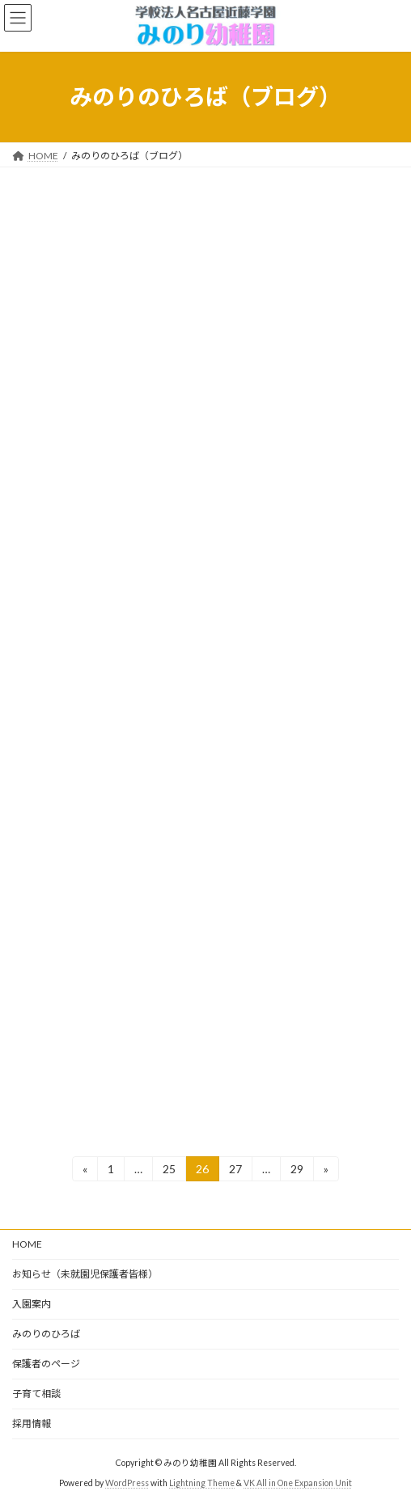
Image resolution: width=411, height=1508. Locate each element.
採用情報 (31, 1423)
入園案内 (31, 1304)
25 (169, 1171)
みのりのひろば (46, 1334)
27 (235, 1171)
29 (296, 1171)
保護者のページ (46, 1364)
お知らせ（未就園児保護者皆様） (85, 1274)
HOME (27, 1244)
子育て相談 (36, 1394)
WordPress (127, 1483)
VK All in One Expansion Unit (298, 1483)
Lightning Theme (202, 1483)
